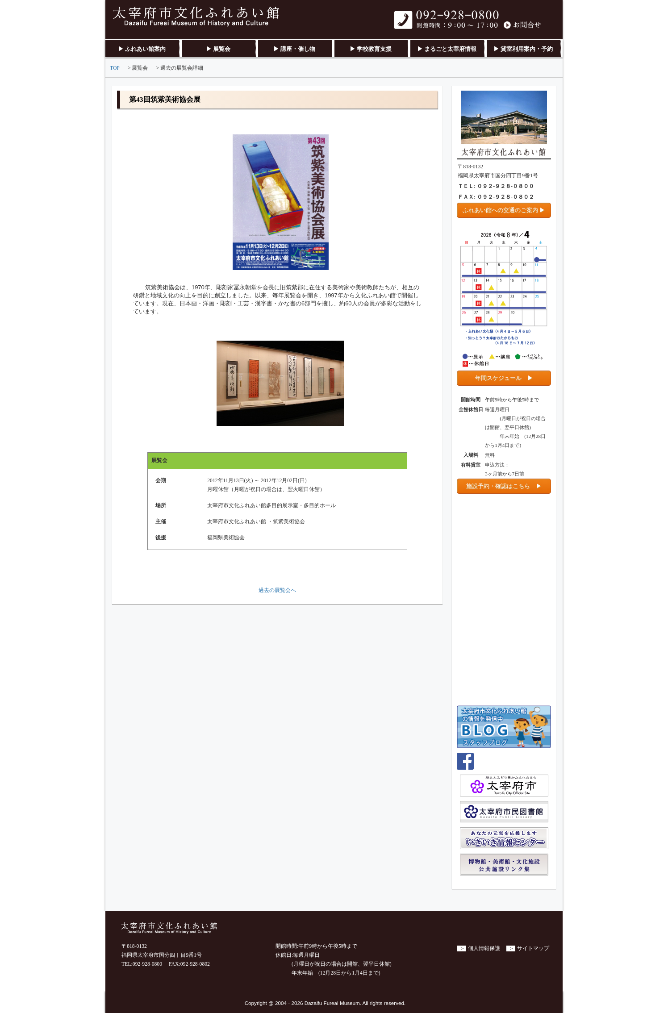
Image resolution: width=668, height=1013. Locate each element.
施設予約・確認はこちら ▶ (504, 486)
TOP (115, 68)
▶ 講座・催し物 (294, 49)
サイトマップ (533, 948)
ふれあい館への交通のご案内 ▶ (504, 210)
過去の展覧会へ (277, 590)
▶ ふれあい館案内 (142, 49)
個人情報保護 (484, 948)
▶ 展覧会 (218, 49)
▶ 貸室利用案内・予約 (523, 49)
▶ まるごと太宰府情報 (446, 49)
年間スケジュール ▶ (504, 378)
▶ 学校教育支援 (371, 49)
